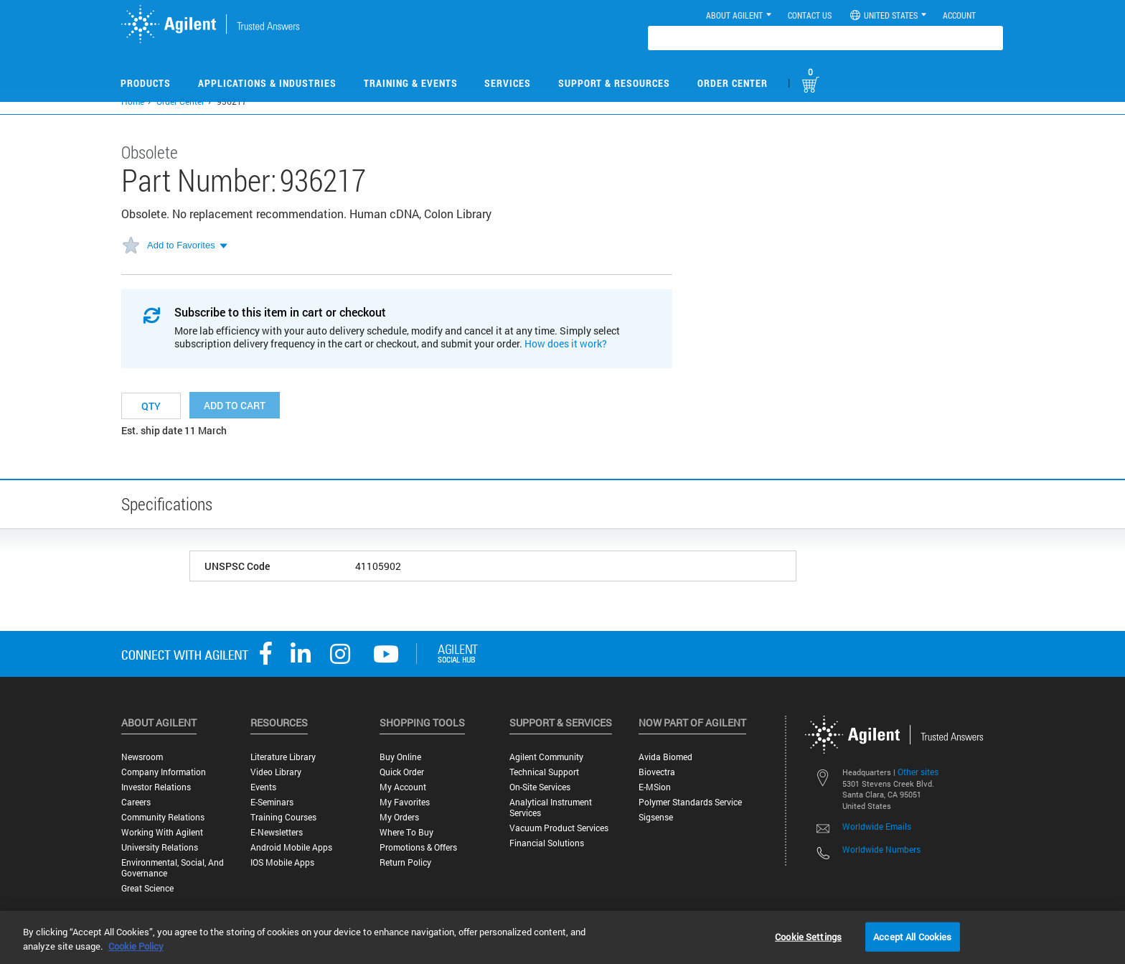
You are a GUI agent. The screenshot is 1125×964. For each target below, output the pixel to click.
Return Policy (405, 862)
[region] (562, 937)
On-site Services (539, 787)
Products (146, 83)
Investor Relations (156, 787)
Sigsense (656, 817)
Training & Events (411, 83)
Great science (147, 888)
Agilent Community (546, 757)
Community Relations (162, 817)
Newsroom (142, 757)
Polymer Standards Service (690, 802)
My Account (403, 787)
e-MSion (655, 787)
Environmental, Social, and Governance (172, 868)
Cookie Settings (808, 936)
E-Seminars (271, 802)
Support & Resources (614, 83)
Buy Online (400, 757)
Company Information (163, 772)
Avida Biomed (665, 757)
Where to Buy (406, 832)
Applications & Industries (267, 83)
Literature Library (283, 757)
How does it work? (565, 343)
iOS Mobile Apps (282, 862)
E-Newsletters (276, 832)
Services (507, 83)
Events (263, 787)
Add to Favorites (181, 245)
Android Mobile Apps (291, 847)
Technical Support (544, 772)
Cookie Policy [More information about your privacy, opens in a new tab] (136, 946)
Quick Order (402, 772)
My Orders (399, 817)
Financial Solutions (546, 843)
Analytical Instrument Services (550, 807)
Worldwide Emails (876, 826)
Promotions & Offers (418, 847)
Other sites (918, 771)
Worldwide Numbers (881, 849)
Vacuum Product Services (558, 828)
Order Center (732, 83)
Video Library (275, 772)
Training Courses (283, 817)
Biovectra (657, 772)
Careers (136, 802)
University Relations (159, 847)
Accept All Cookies (912, 936)
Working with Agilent (162, 832)
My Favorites (405, 802)
